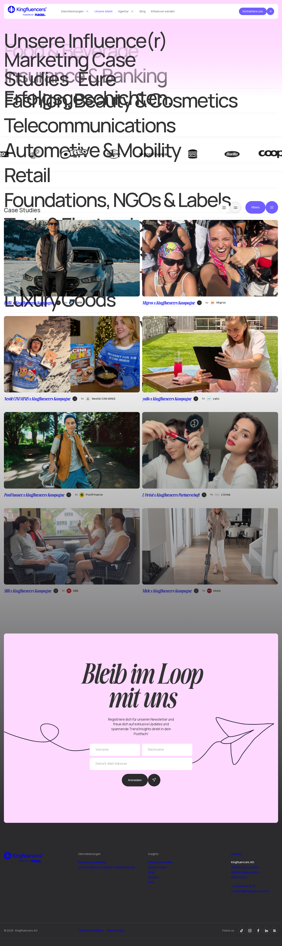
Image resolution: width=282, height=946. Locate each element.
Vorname (102, 749)
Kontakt (236, 854)
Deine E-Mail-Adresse (111, 763)
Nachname (156, 749)
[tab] (224, 207)
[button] (75, 11)
